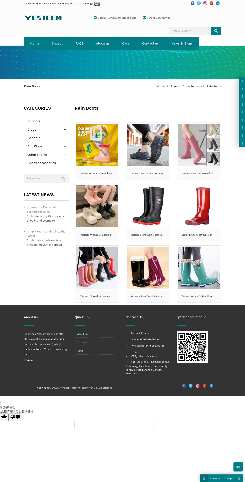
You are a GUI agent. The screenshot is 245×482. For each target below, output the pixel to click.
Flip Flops (35, 146)
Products (81, 342)
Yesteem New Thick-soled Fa (197, 173)
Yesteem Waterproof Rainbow (95, 173)
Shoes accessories (42, 163)
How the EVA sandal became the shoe (42, 210)
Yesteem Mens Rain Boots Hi (146, 234)
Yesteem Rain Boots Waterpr (146, 296)
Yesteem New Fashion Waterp (146, 173)
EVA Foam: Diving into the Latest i (46, 234)
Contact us (150, 43)
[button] (62, 43)
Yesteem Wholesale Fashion (95, 234)
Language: (91, 3)
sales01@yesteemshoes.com (117, 18)
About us (103, 43)
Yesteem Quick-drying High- (197, 234)
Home (34, 43)
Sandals (34, 138)
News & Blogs (182, 43)
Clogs (32, 129)
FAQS (79, 43)
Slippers (34, 121)
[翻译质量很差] (15, 417)
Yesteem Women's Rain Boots (197, 296)
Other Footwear (192, 86)
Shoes (57, 43)
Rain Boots (213, 86)
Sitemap (107, 387)
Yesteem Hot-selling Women (95, 296)
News (79, 350)
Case (126, 43)
